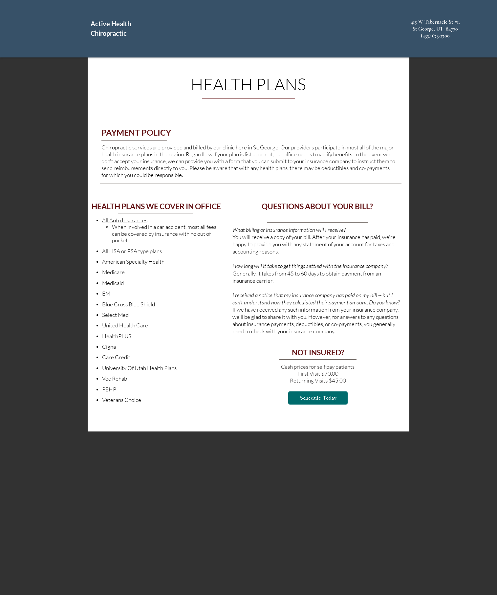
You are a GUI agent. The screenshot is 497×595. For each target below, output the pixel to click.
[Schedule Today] (318, 398)
